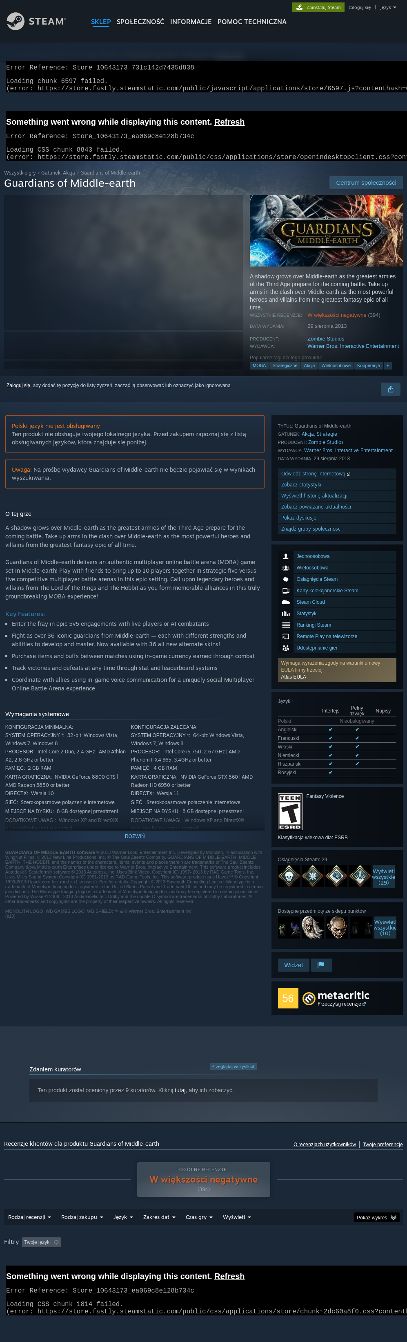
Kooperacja (368, 375)
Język (120, 1228)
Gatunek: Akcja (58, 182)
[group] (203, 1259)
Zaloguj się (18, 395)
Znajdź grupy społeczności (311, 937)
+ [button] (388, 375)
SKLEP (101, 22)
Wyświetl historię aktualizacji (314, 904)
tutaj (180, 1090)
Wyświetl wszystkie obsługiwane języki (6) (323, 645)
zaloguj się (360, 7)
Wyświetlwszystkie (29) (384, 748)
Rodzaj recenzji (26, 1228)
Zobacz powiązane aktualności (316, 915)
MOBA (259, 375)
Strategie (327, 842)
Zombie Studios (325, 348)
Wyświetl (234, 1228)
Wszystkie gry (20, 182)
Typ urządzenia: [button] (78, 1265)
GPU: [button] (39, 1265)
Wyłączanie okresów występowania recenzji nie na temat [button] (148, 1254)
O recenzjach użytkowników (325, 1145)
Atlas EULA (293, 557)
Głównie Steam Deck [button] (285, 1254)
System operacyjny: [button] (345, 1254)
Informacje (191, 22)
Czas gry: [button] (236, 1254)
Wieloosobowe (336, 375)
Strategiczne (284, 375)
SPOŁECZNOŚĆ (141, 22)
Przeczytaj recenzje (339, 1004)
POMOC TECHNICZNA (252, 22)
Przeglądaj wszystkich (233, 1066)
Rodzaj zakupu (79, 1228)
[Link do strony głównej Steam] (42, 28)
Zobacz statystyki (301, 892)
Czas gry (196, 1228)
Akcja (309, 375)
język (385, 7)
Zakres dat (156, 1228)
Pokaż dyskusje (298, 926)
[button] (337, 551)
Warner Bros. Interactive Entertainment (353, 356)
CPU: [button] (12, 1265)
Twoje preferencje (383, 1145)
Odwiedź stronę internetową (316, 881)
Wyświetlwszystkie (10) (385, 799)
